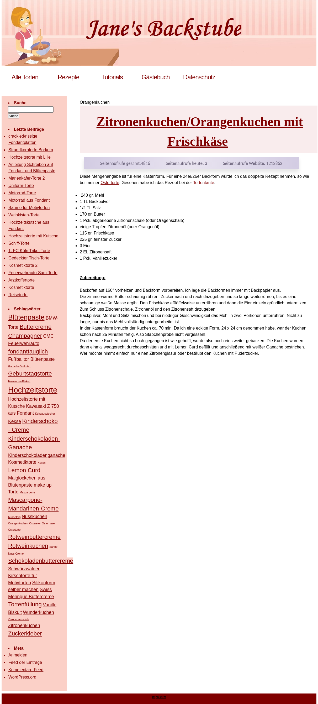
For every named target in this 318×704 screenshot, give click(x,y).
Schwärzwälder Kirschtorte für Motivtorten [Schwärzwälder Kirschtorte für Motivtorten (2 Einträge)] (24, 575)
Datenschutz (199, 77)
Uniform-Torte (21, 185)
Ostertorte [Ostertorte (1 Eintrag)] (14, 529)
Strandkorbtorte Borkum (30, 150)
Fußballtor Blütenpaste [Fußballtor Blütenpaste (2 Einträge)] (31, 359)
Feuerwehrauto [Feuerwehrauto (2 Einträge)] (23, 343)
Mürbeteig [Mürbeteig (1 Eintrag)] (14, 517)
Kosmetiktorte (21, 287)
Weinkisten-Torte (24, 215)
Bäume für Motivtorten (29, 207)
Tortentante (203, 182)
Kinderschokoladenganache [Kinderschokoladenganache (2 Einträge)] (36, 455)
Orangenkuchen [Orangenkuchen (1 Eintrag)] (18, 523)
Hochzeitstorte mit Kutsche (33, 236)
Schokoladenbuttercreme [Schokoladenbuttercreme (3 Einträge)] (40, 560)
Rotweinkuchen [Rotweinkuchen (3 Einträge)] (28, 546)
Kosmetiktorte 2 (23, 265)
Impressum (159, 697)
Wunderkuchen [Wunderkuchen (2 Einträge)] (38, 612)
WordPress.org (22, 677)
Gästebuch (155, 77)
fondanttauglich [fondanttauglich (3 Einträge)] (28, 351)
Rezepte (68, 77)
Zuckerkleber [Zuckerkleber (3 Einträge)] (25, 633)
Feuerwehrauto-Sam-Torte (32, 272)
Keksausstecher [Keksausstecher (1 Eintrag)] (45, 413)
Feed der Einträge (25, 662)
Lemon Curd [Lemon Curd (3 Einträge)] (24, 470)
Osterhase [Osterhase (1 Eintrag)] (48, 523)
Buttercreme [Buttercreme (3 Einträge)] (36, 327)
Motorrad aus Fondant (29, 200)
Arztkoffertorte (21, 280)
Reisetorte (18, 295)
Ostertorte (109, 182)
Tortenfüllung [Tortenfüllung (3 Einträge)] (25, 604)
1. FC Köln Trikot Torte (29, 250)
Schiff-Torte (19, 243)
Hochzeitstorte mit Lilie (29, 157)
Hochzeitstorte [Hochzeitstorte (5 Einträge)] (32, 389)
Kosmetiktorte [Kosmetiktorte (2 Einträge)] (22, 462)
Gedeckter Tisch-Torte (29, 258)
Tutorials (112, 77)
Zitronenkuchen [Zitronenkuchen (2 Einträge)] (24, 625)
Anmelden (17, 655)
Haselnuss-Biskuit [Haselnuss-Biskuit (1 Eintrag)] (19, 381)
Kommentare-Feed (25, 670)
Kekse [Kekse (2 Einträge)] (14, 421)
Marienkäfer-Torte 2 (26, 178)
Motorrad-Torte (22, 193)
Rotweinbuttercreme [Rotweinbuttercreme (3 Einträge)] (34, 537)
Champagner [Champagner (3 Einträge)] (25, 335)
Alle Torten (25, 77)
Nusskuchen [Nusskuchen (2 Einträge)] (34, 516)
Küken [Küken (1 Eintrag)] (41, 462)
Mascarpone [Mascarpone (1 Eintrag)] (27, 492)
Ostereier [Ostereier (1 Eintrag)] (35, 523)
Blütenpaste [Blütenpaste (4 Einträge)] (26, 317)
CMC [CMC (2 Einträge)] (48, 336)
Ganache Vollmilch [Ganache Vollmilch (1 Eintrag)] (19, 366)
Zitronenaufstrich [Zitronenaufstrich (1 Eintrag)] (18, 619)
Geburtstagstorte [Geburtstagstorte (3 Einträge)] (30, 373)
